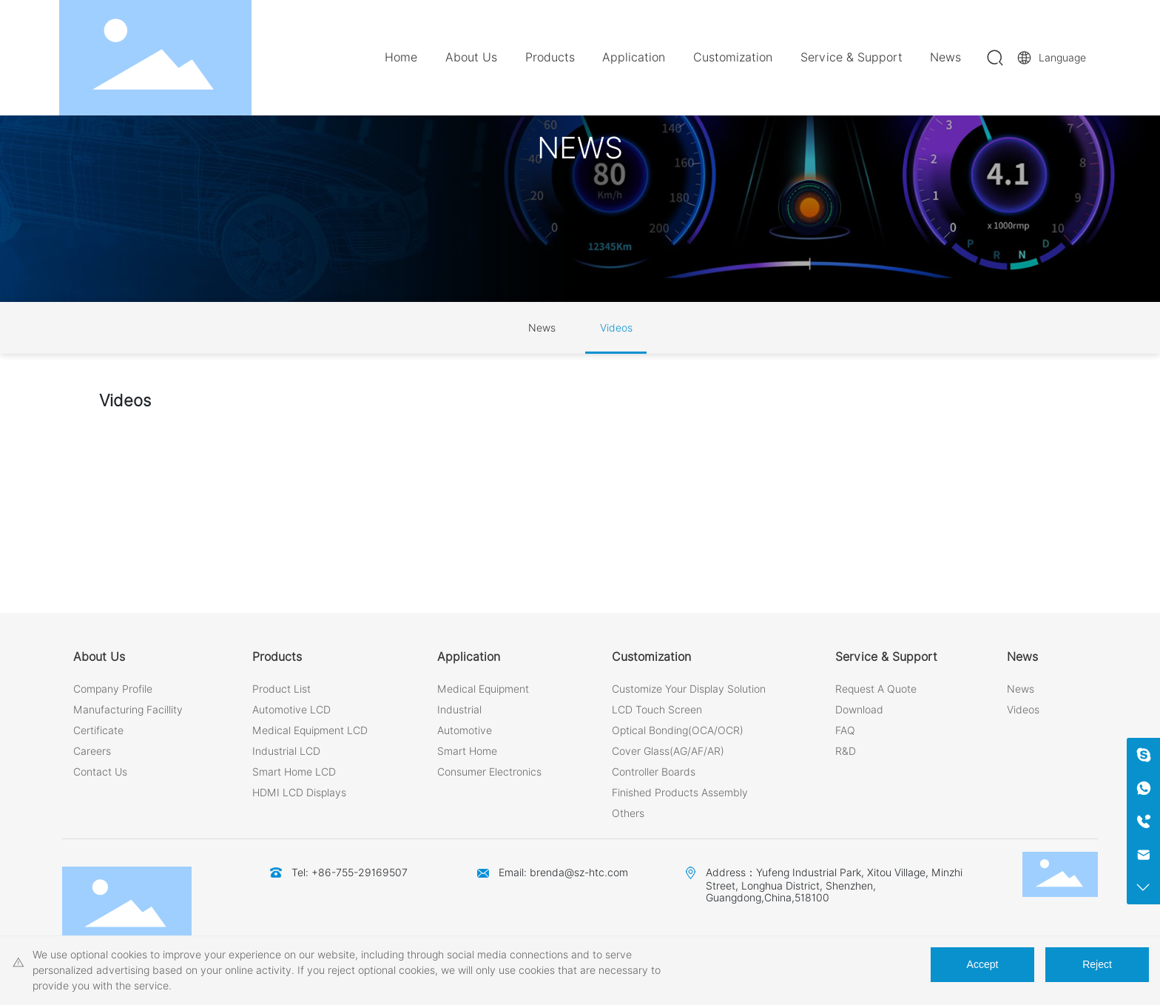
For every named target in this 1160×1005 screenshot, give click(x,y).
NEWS (580, 147)
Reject (1097, 964)
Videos (616, 328)
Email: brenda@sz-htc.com (563, 872)
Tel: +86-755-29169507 (349, 872)
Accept (983, 964)
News (542, 328)
